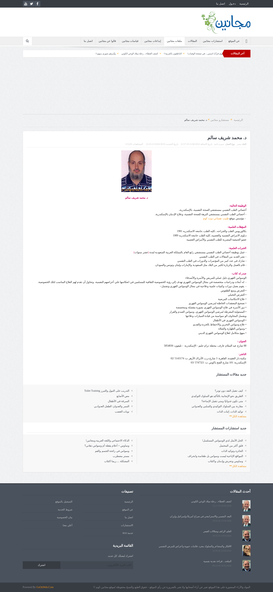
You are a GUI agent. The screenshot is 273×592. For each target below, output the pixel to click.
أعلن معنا (67, 525)
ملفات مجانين (174, 41)
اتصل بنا (220, 3)
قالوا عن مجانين (107, 41)
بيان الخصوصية (64, 517)
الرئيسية (244, 3)
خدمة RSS (128, 533)
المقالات (192, 41)
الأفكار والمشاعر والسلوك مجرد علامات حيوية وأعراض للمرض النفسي (195, 546)
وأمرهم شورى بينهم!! (96, 53)
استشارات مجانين (213, 41)
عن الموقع (234, 41)
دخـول (232, 3)
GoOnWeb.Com (44, 587)
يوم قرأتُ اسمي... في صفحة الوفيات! (194, 53)
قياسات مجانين (130, 41)
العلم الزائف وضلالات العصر (217, 531)
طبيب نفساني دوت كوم (215, 218)
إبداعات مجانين (152, 41)
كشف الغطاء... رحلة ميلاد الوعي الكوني (129, 53)
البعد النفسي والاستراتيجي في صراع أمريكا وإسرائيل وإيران (200, 516)
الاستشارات (127, 525)
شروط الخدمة (65, 509)
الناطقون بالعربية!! (163, 53)
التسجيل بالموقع (63, 501)
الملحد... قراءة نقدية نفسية (217, 561)
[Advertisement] (136, 87)
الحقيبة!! (222, 53)
